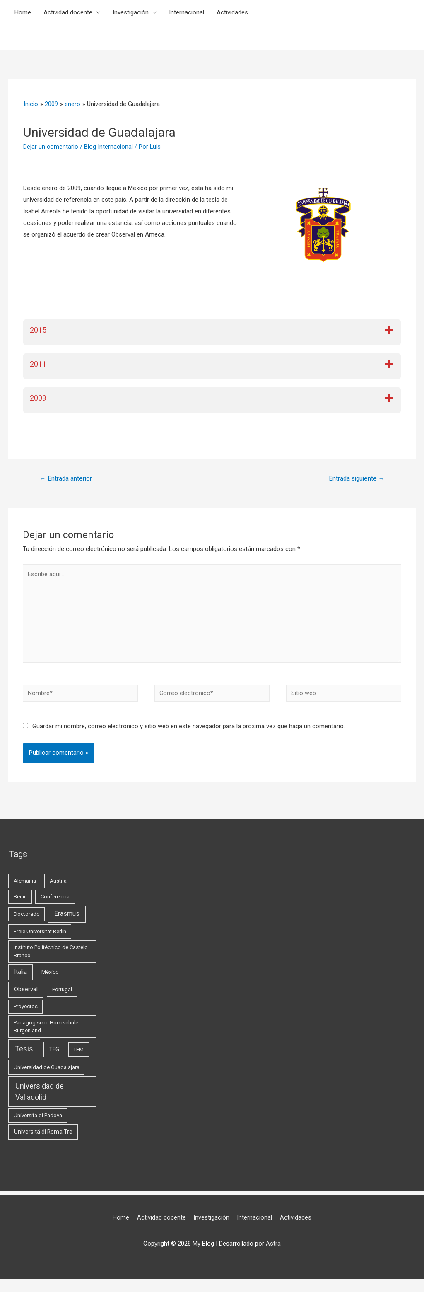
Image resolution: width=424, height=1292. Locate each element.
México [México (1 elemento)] (50, 977)
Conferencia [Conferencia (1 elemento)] (55, 901)
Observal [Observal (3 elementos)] (26, 994)
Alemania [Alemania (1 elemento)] (25, 886)
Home (22, 12)
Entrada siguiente (355, 479)
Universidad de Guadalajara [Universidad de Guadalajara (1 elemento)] (47, 1072)
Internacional (186, 12)
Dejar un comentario (50, 146)
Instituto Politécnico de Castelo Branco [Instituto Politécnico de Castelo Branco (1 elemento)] (51, 956)
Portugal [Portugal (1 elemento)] (62, 994)
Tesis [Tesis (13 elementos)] (24, 1054)
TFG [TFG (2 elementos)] (54, 1054)
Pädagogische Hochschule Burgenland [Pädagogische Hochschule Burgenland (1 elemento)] (46, 1031)
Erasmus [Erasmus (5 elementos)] (67, 919)
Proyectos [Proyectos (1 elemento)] (26, 1011)
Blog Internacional (108, 146)
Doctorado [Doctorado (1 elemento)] (27, 919)
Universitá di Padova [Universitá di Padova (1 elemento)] (38, 1120)
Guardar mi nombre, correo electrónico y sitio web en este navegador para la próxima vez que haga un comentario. (188, 731)
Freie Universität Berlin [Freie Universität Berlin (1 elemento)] (40, 936)
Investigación (131, 12)
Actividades (232, 12)
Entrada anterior (66, 479)
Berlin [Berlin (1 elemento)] (20, 901)
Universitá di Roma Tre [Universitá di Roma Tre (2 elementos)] (43, 1136)
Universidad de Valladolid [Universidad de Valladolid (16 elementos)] (39, 1096)
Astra (273, 1248)
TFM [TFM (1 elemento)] (78, 1054)
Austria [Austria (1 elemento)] (58, 886)
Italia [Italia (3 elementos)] (20, 976)
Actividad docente (67, 12)
